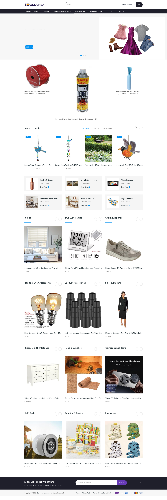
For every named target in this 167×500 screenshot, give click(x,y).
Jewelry (46, 11)
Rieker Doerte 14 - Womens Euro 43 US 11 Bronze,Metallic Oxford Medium (135, 271)
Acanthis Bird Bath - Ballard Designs (99, 165)
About (78, 497)
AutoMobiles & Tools (97, 11)
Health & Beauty (50, 181)
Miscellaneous (129, 181)
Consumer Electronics (47, 201)
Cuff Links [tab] (97, 128)
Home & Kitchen (80, 11)
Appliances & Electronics (62, 11)
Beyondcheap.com (43, 497)
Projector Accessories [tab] (111, 128)
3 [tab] (85, 55)
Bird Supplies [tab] (85, 128)
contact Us (120, 11)
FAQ (109, 497)
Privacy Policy (86, 497)
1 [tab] (81, 55)
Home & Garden (89, 201)
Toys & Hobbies (130, 201)
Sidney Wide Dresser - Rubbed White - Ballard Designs (46, 402)
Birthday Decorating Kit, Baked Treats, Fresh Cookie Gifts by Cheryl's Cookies (96, 467)
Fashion (37, 11)
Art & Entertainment (89, 181)
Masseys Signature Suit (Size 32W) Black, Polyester (125, 337)
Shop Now (46, 188)
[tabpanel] (83, 36)
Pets (110, 11)
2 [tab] (83, 55)
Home (28, 11)
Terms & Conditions (100, 497)
